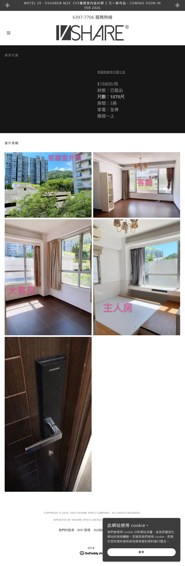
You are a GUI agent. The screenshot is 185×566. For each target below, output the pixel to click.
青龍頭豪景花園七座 (111, 72)
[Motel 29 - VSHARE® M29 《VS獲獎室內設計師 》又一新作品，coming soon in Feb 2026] (92, 5)
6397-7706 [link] (83, 17)
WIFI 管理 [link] (83, 530)
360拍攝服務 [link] (102, 530)
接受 (141, 552)
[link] (92, 33)
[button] (18, 33)
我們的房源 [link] (66, 530)
